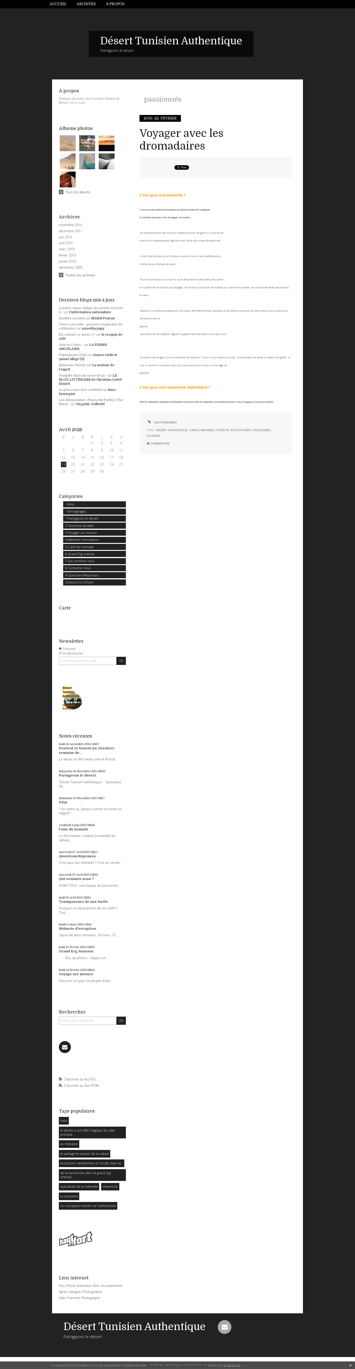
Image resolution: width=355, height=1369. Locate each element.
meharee (207, 430)
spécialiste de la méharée (79, 1186)
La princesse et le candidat (80, 390)
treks (63, 1120)
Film (63, 802)
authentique (178, 430)
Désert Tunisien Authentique (171, 41)
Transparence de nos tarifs (83, 902)
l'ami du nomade (73, 829)
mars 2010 (66, 249)
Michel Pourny (103, 318)
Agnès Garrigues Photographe (80, 1292)
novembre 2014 (70, 225)
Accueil (58, 4)
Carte (65, 608)
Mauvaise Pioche (72, 365)
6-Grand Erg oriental (79, 554)
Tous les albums (78, 192)
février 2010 (67, 255)
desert (161, 430)
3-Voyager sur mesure (81, 532)
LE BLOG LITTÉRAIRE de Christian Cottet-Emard (91, 379)
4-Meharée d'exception (82, 540)
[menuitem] (61, 4)
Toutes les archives (80, 275)
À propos (115, 4)
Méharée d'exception (77, 929)
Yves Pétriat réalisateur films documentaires (91, 1285)
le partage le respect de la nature (84, 1154)
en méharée (69, 1144)
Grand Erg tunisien (76, 951)
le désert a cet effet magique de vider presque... (87, 1132)
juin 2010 (65, 237)
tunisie (194, 430)
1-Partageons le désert (81, 518)
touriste (222, 430)
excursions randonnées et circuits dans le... (91, 1163)
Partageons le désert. (78, 775)
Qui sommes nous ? (76, 879)
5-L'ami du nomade (79, 547)
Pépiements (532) (72, 355)
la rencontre (69, 1196)
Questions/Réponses (77, 856)
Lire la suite (77, 102)
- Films (69, 504)
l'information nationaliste (90, 312)
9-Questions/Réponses (81, 575)
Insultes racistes (72, 318)
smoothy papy (93, 328)
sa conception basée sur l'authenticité (88, 1206)
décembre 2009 (70, 267)
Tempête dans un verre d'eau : (82, 375)
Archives (86, 4)
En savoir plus (232, 1365)
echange (153, 436)
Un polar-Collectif (90, 404)
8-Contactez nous (78, 568)
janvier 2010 (67, 261)
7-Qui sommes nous (80, 561)
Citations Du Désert (79, 582)
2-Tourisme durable (79, 525)
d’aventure (110, 1186)
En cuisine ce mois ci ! (77, 334)
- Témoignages (75, 511)
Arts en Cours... (71, 344)
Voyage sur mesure (76, 974)
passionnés (262, 430)
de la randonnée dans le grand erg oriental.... (85, 1175)
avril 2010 (66, 243)
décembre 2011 (70, 231)
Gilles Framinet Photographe (79, 1298)
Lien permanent (162, 422)
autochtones (240, 430)
